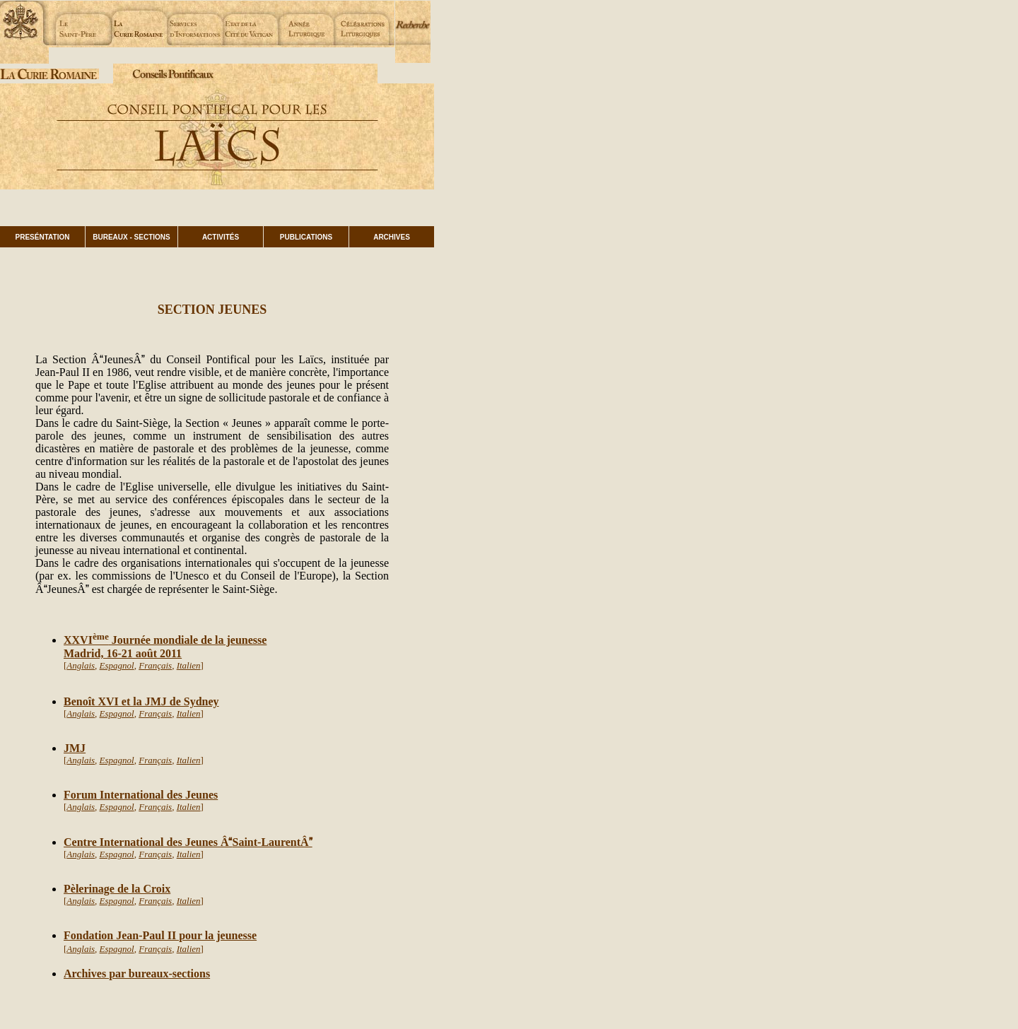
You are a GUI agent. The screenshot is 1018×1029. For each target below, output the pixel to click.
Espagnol (117, 665)
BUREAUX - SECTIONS (131, 237)
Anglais (80, 665)
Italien (189, 665)
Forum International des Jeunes (141, 795)
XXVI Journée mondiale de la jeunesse (165, 640)
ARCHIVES (391, 237)
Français (155, 665)
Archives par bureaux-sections (137, 974)
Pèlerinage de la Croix (117, 889)
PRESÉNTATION (43, 237)
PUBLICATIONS (306, 237)
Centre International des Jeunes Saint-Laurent (182, 842)
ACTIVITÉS (220, 237)
